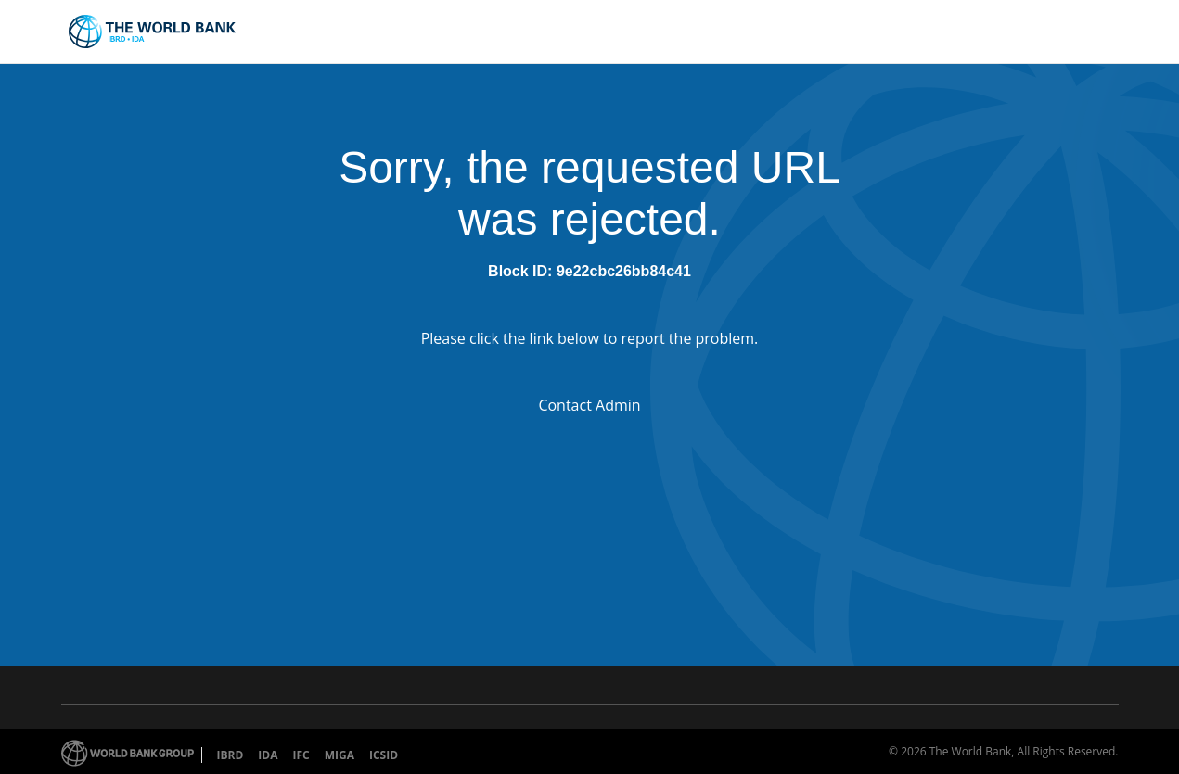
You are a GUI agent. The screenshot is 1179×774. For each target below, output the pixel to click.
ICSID (383, 755)
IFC (300, 755)
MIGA (339, 755)
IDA (267, 755)
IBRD (230, 755)
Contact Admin (589, 405)
